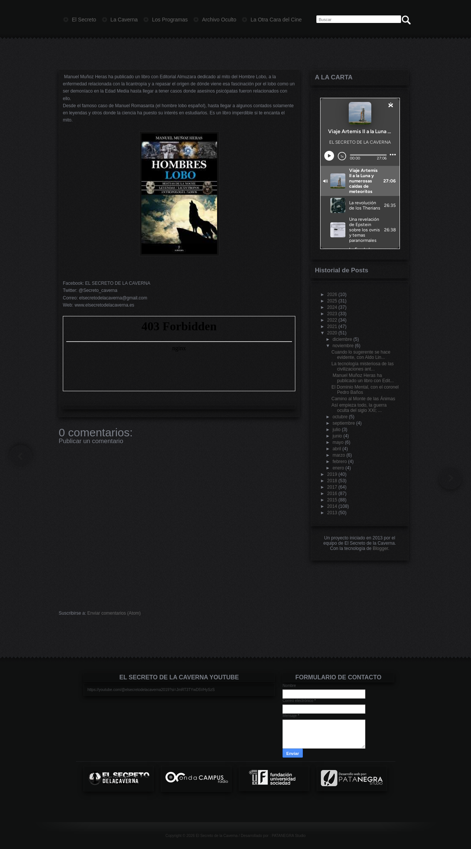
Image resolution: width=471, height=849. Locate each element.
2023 (332, 313)
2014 (332, 506)
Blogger (380, 548)
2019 (332, 474)
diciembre (342, 339)
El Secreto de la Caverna (216, 836)
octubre (340, 416)
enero (338, 468)
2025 (332, 301)
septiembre (344, 423)
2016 (332, 493)
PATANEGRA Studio (288, 836)
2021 (332, 326)
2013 (332, 512)
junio (337, 436)
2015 (332, 500)
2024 (332, 307)
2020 (332, 333)
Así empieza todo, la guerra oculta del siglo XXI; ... (359, 407)
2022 (332, 320)
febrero (340, 461)
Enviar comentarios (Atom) (114, 613)
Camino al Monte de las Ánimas (363, 398)
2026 (332, 294)
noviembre (343, 345)
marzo (339, 455)
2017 (332, 487)
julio (336, 429)
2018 (332, 480)
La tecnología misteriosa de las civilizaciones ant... (362, 366)
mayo (338, 442)
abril (337, 448)
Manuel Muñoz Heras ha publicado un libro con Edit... (362, 378)
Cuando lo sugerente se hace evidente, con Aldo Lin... (360, 354)
